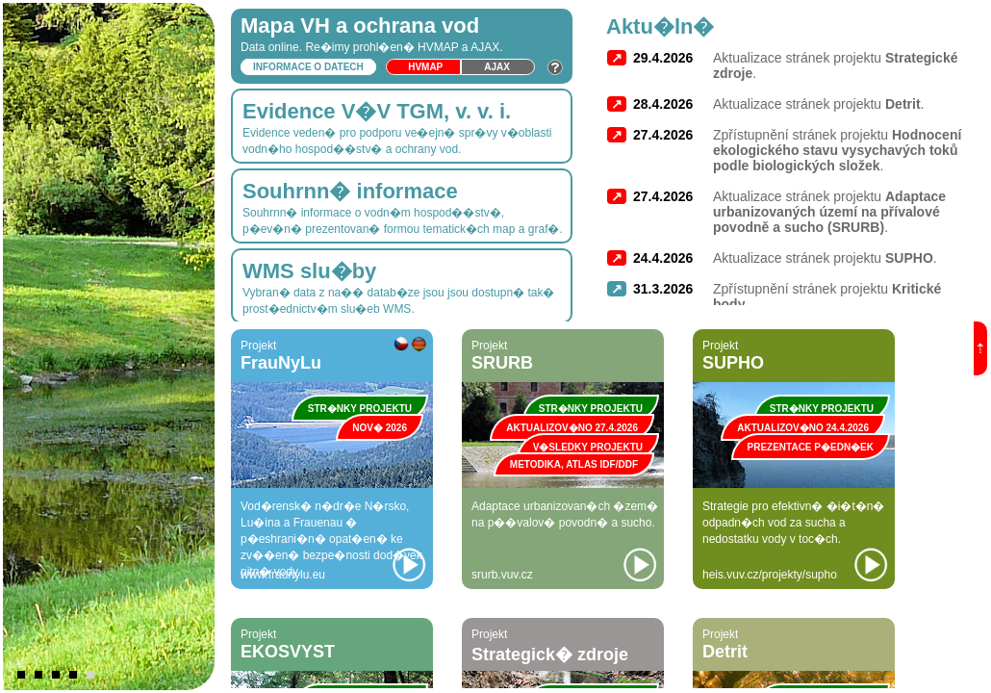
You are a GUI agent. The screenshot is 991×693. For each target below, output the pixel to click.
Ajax (497, 67)
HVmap (425, 67)
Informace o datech (308, 67)
